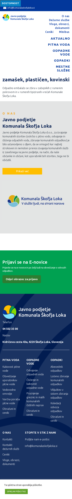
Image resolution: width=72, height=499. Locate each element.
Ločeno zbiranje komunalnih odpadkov (60, 380)
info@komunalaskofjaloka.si (19, 8)
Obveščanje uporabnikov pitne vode (9, 380)
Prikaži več (22, 171)
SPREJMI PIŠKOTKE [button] (16, 491)
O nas (66, 16)
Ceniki (49, 31)
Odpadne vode (61, 52)
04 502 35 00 (10, 328)
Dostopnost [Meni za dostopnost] (10, 3)
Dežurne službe (59, 20)
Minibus (64, 31)
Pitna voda (59, 44)
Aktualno (60, 38)
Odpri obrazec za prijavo (22, 279)
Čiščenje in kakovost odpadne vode (34, 383)
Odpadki (62, 60)
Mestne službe (63, 68)
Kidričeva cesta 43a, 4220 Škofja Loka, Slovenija (32, 341)
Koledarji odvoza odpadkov (56, 407)
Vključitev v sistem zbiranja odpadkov (59, 393)
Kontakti (7, 439)
